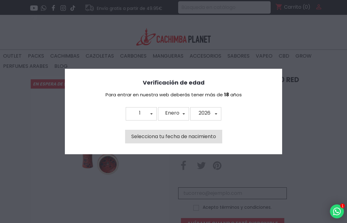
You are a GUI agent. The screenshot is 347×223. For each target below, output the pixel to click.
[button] (141, 113)
